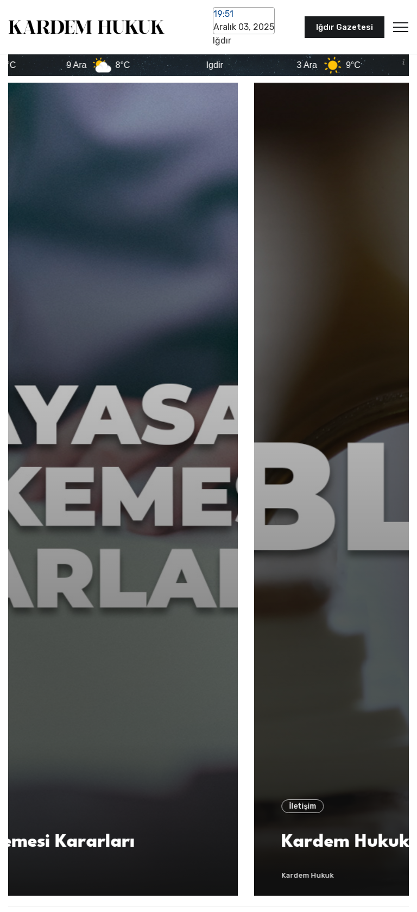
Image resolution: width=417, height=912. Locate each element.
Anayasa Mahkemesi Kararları (156, 842)
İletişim (45, 806)
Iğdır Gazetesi (344, 27)
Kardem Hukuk (50, 875)
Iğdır (222, 40)
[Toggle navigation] (401, 27)
